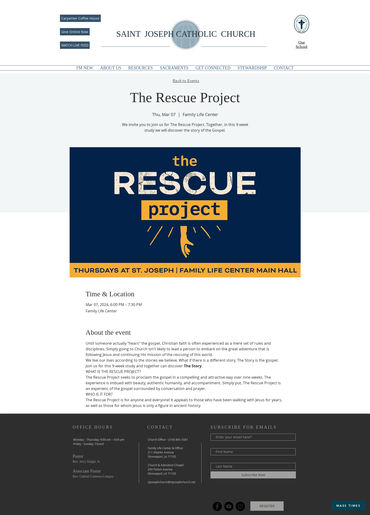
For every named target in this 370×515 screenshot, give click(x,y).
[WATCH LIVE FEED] (75, 45)
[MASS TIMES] (348, 505)
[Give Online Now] (75, 31)
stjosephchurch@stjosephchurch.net (171, 482)
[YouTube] (228, 506)
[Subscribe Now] (253, 474)
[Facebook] (217, 506)
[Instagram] (240, 506)
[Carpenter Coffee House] (80, 18)
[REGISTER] (267, 506)
